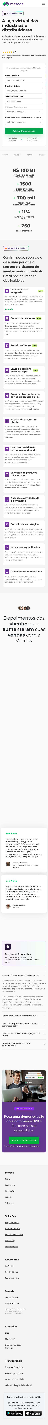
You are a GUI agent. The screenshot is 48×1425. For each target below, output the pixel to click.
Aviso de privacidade (14, 1373)
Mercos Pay (10, 1240)
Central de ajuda (12, 1297)
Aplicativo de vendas (14, 1234)
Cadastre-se (10, 1185)
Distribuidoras (11, 1272)
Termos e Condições (14, 1367)
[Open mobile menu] (43, 4)
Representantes (12, 1278)
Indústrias (9, 1266)
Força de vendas (12, 1222)
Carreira (8, 1197)
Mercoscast (10, 1339)
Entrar (7, 1179)
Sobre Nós (9, 1203)
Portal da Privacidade (14, 1379)
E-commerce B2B (12, 1228)
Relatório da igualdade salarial (18, 1385)
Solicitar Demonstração (24, 131)
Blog (7, 1333)
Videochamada (11, 1246)
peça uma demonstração (24, 1140)
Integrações (10, 1191)
